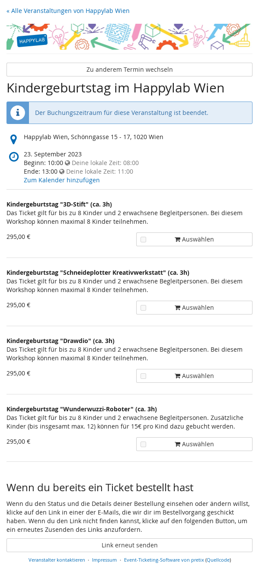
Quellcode (218, 559)
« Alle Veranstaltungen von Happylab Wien (68, 10)
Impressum (104, 559)
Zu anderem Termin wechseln (129, 69)
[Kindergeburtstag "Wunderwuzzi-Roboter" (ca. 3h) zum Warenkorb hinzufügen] (143, 444)
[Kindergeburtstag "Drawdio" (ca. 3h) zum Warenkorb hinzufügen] (143, 376)
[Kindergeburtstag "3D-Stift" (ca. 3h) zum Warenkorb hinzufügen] (143, 239)
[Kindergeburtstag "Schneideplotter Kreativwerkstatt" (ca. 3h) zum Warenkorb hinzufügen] (143, 308)
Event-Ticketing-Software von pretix (164, 559)
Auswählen (177, 239)
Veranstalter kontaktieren (57, 559)
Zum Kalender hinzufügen (62, 180)
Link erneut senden (130, 545)
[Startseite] (129, 37)
